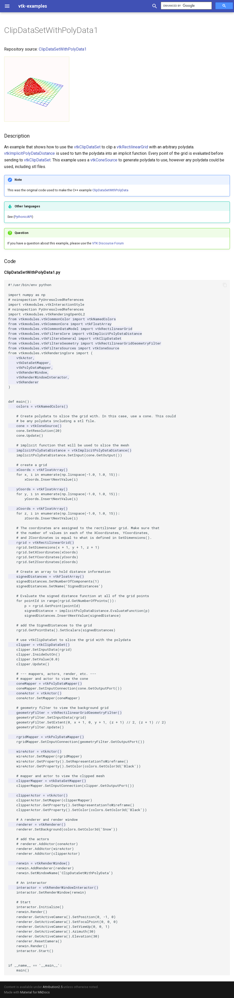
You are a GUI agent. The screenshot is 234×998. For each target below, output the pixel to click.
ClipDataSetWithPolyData (110, 190)
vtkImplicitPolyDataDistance (29, 153)
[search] (185, 5)
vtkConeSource (103, 160)
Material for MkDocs (35, 992)
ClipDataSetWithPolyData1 (63, 49)
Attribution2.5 (53, 987)
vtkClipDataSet (87, 147)
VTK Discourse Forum (108, 243)
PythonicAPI (23, 217)
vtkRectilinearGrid (132, 147)
